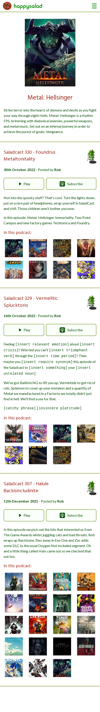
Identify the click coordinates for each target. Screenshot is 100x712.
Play (23, 184)
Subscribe (71, 184)
